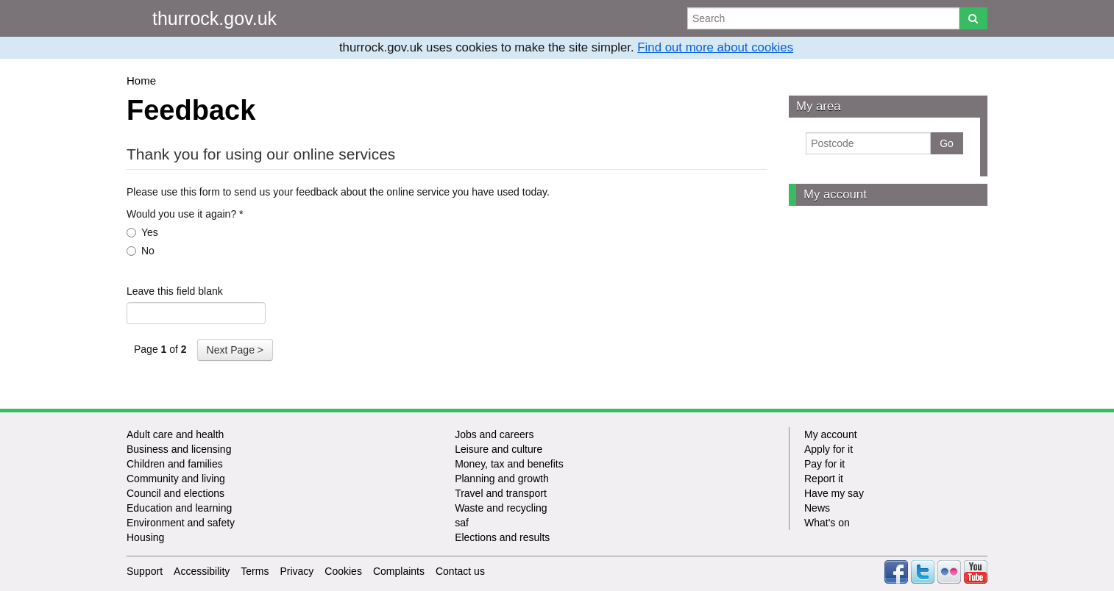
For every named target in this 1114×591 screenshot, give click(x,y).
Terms (255, 571)
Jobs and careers (494, 434)
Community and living (176, 478)
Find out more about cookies (715, 47)
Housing (145, 537)
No (141, 251)
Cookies (343, 571)
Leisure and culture (498, 449)
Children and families (175, 464)
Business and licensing (179, 449)
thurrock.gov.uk (214, 18)
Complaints (399, 571)
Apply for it (828, 449)
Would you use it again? (185, 214)
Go (947, 143)
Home (141, 80)
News (817, 508)
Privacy (296, 571)
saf (462, 523)
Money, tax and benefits (509, 464)
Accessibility (202, 571)
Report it (823, 478)
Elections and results (502, 537)
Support (145, 571)
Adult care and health (175, 434)
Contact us (460, 571)
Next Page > (235, 350)
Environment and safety (181, 523)
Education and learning (179, 508)
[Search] (973, 18)
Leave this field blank (175, 291)
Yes (142, 232)
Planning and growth (502, 478)
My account (835, 194)
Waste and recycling (501, 508)
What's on (827, 523)
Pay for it (824, 464)
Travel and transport (501, 493)
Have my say (834, 493)
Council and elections (175, 493)
